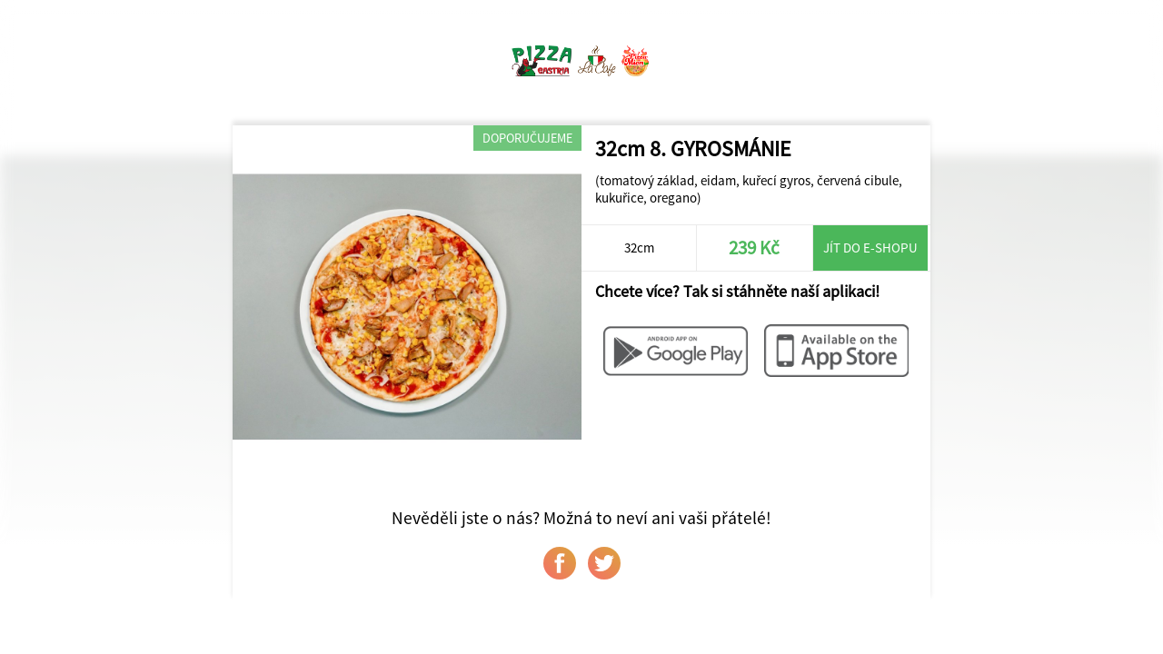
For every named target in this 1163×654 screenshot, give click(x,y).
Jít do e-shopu (870, 247)
